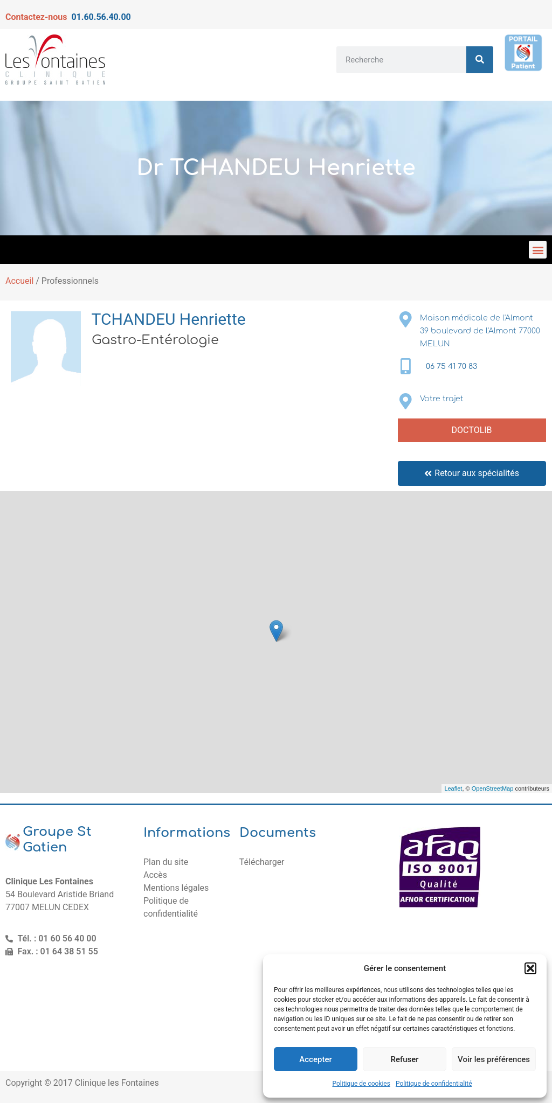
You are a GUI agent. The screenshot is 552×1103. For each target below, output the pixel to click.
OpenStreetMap (493, 788)
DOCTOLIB (472, 430)
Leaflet (453, 788)
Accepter (315, 1059)
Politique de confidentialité (434, 1083)
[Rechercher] (479, 59)
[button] (530, 968)
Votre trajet (442, 399)
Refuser (404, 1059)
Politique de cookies (361, 1083)
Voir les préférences (494, 1059)
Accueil (19, 281)
